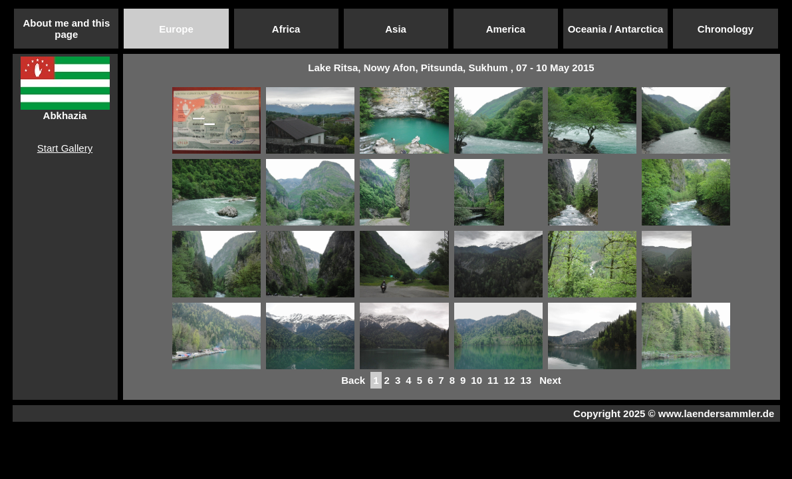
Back (353, 380)
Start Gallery (64, 148)
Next (550, 380)
